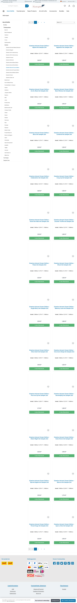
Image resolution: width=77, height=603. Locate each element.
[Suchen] (27, 5)
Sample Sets (6, 160)
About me (38, 594)
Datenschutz (13, 594)
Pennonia (7, 120)
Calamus (6, 35)
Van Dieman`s (8, 152)
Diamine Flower (9, 75)
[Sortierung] (65, 22)
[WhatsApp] (72, 563)
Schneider (7, 140)
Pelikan (6, 117)
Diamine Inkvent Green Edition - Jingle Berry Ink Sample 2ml (39, 307)
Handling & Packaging (38, 592)
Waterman (7, 155)
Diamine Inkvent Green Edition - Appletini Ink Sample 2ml (64, 46)
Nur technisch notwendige (42, 600)
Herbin (6, 87)
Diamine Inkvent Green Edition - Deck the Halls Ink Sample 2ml (39, 220)
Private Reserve (8, 132)
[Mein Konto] (69, 5)
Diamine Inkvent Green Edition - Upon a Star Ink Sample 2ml (64, 525)
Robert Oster (7, 130)
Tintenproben (7, 27)
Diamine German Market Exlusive (13, 47)
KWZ (6, 97)
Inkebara (6, 90)
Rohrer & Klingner (8, 135)
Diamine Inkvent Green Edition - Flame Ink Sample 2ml (39, 264)
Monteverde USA (8, 107)
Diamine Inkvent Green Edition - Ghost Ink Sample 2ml (64, 264)
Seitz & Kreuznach (8, 142)
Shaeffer (6, 145)
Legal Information (13, 586)
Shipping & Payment (39, 589)
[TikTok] (69, 563)
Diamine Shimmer (10, 60)
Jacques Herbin (8, 92)
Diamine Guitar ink (10, 77)
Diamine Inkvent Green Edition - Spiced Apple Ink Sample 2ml (39, 482)
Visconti (6, 150)
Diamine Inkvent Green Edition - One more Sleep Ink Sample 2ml (64, 351)
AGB (13, 589)
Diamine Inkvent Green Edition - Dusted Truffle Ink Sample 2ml (64, 220)
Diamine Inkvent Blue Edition (12, 62)
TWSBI (6, 147)
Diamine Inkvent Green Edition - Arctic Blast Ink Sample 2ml (39, 90)
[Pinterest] (65, 563)
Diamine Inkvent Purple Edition (12, 70)
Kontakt (64, 589)
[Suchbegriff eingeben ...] (13, 5)
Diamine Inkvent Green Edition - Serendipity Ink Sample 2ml (64, 394)
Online (6, 112)
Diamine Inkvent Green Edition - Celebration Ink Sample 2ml (39, 177)
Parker (6, 115)
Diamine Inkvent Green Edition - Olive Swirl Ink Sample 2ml (39, 351)
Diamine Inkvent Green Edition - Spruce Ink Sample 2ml (64, 482)
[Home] (3, 11)
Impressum (13, 592)
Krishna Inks (7, 102)
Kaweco (6, 95)
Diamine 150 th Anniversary (12, 55)
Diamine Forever (9, 57)
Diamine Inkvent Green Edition (12, 67)
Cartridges (6, 157)
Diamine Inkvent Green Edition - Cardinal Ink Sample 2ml (64, 133)
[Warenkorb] (74, 5)
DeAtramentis (8, 42)
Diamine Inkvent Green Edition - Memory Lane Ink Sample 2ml (64, 307)
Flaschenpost (64, 586)
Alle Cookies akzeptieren (68, 600)
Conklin (6, 37)
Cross (6, 40)
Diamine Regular (9, 50)
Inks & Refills (6, 22)
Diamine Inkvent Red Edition (12, 65)
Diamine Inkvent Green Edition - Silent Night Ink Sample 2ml (39, 438)
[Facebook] (54, 563)
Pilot (5, 122)
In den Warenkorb (39, 64)
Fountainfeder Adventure (38, 586)
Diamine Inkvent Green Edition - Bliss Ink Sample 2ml (39, 133)
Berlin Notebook (8, 32)
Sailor (6, 137)
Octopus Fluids (8, 110)
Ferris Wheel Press (9, 82)
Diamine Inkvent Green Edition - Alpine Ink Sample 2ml (39, 46)
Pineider (6, 125)
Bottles (5, 24)
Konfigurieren (55, 600)
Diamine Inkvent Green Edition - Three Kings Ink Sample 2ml (39, 525)
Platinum (6, 127)
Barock (6, 30)
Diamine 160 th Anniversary (12, 52)
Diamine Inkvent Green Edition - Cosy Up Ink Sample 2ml (64, 177)
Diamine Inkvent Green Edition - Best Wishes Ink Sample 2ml (64, 90)
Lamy (6, 100)
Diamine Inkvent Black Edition (12, 72)
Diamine (6, 45)
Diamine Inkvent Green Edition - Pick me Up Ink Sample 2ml (39, 394)
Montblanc (7, 105)
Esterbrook (7, 80)
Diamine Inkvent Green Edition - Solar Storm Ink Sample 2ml (64, 438)
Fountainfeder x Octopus (10, 85)
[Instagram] (58, 563)
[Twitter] (61, 563)
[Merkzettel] (65, 5)
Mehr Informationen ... (11, 601)
